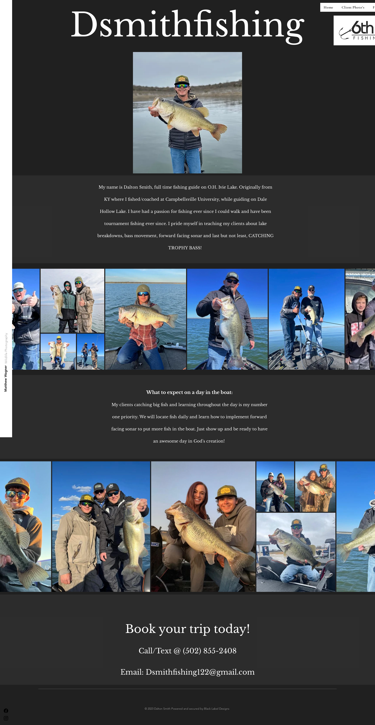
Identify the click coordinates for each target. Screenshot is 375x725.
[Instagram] (6, 718)
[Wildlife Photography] (6, 348)
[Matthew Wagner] (5, 378)
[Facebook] (6, 711)
